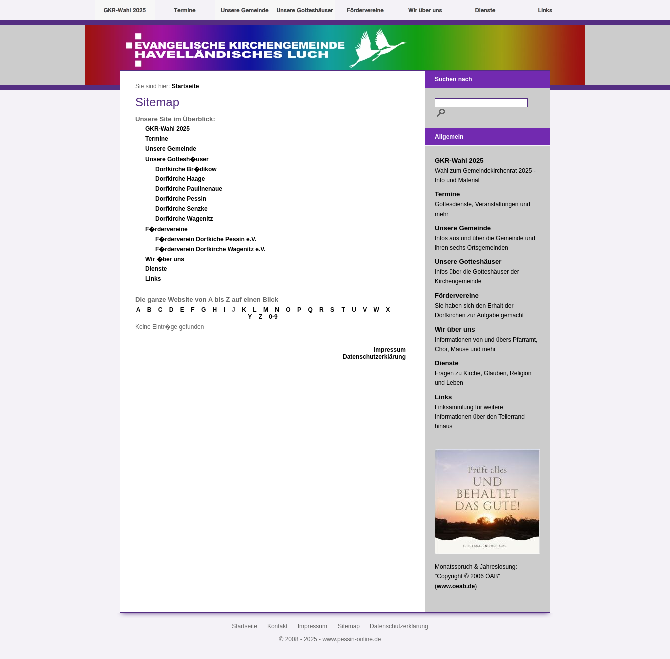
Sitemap (349, 626)
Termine (156, 138)
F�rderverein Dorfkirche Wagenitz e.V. (210, 249)
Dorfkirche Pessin (180, 198)
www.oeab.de (456, 586)
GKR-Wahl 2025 (167, 128)
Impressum (390, 349)
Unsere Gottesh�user (177, 159)
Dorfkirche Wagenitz (184, 218)
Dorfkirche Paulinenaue (188, 188)
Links (153, 278)
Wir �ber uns (164, 259)
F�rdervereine (166, 229)
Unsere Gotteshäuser (468, 261)
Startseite (185, 86)
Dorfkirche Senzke (181, 208)
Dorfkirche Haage (180, 178)
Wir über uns (455, 329)
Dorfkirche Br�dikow (186, 169)
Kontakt (277, 626)
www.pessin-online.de (351, 639)
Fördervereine (457, 295)
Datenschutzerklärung (374, 356)
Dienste (156, 268)
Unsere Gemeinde (170, 148)
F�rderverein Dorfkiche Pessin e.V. (205, 239)
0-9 (273, 316)
